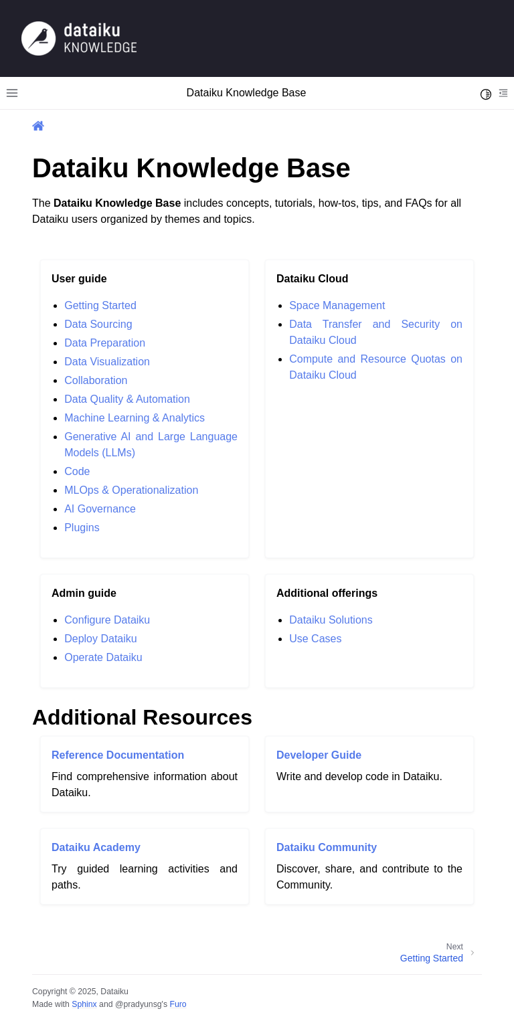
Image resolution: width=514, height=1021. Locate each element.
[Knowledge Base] (79, 37)
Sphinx (84, 1004)
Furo (177, 1004)
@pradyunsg (138, 1004)
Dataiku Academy (96, 847)
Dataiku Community (326, 847)
